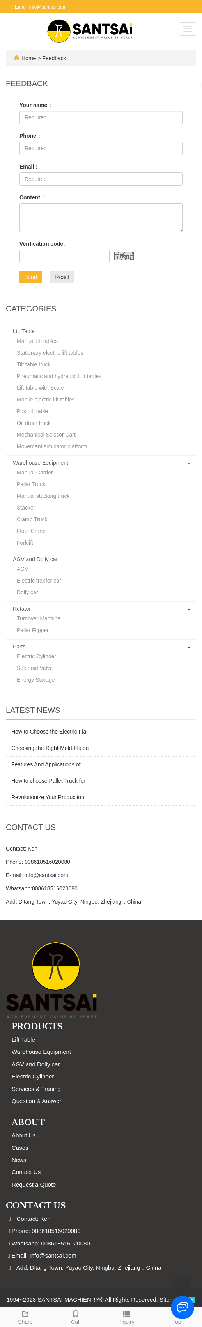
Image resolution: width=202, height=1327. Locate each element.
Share (25, 1316)
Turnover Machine (38, 618)
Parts (19, 646)
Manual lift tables (37, 341)
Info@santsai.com (46, 875)
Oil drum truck (34, 423)
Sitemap (170, 1299)
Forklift (25, 543)
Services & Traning (36, 1088)
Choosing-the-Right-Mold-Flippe (50, 748)
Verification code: (42, 244)
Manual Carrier (35, 472)
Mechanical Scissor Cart (46, 435)
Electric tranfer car (39, 580)
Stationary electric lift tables (50, 353)
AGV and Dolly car (35, 559)
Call (76, 1316)
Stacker (26, 508)
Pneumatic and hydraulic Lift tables (59, 376)
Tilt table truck (34, 364)
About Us (24, 1135)
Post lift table (32, 411)
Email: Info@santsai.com (39, 7)
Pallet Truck (31, 484)
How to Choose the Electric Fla (48, 731)
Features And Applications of (45, 764)
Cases (20, 1147)
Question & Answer (37, 1101)
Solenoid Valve (35, 668)
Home (28, 58)
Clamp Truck (32, 519)
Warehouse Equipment (40, 463)
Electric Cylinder (36, 656)
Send (30, 277)
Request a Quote (34, 1184)
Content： (32, 197)
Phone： (30, 136)
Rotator (22, 609)
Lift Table (24, 331)
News (19, 1159)
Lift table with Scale (40, 388)
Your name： (36, 105)
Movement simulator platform (52, 446)
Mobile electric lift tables (46, 399)
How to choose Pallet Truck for (48, 781)
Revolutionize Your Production (47, 797)
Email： (29, 166)
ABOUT (28, 1122)
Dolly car (27, 592)
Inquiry (126, 1316)
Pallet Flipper (33, 630)
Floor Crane (31, 531)
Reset (62, 277)
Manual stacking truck (43, 496)
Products (37, 1026)
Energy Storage (36, 680)
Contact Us (26, 1172)
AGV (22, 569)
